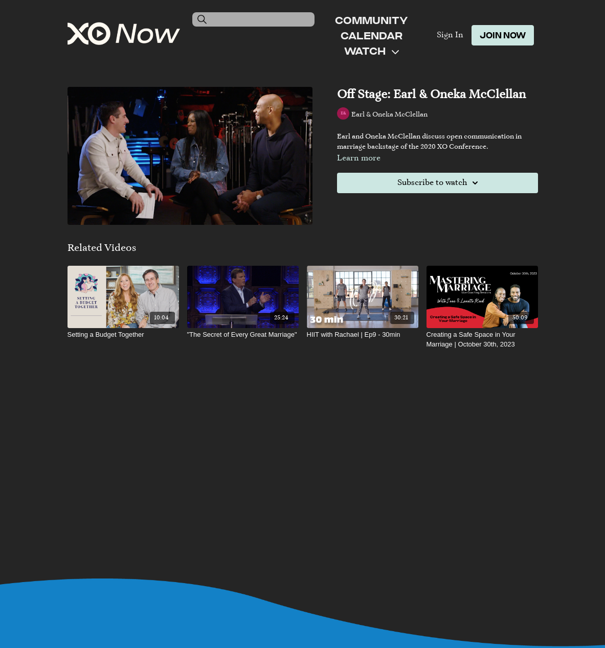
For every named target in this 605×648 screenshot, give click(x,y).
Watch (371, 50)
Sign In (450, 35)
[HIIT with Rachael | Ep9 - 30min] (362, 335)
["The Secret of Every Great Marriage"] (243, 335)
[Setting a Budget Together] (123, 335)
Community (371, 20)
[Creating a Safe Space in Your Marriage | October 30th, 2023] (482, 340)
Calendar (371, 35)
